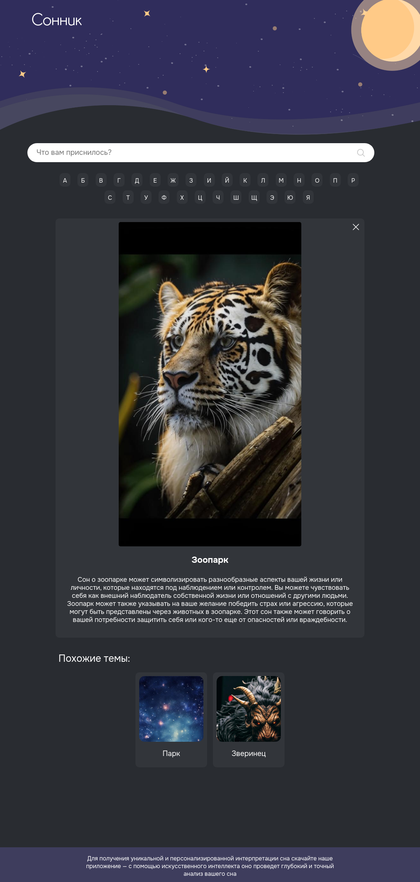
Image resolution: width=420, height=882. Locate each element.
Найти (361, 153)
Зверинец (249, 753)
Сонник (56, 21)
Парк (171, 753)
